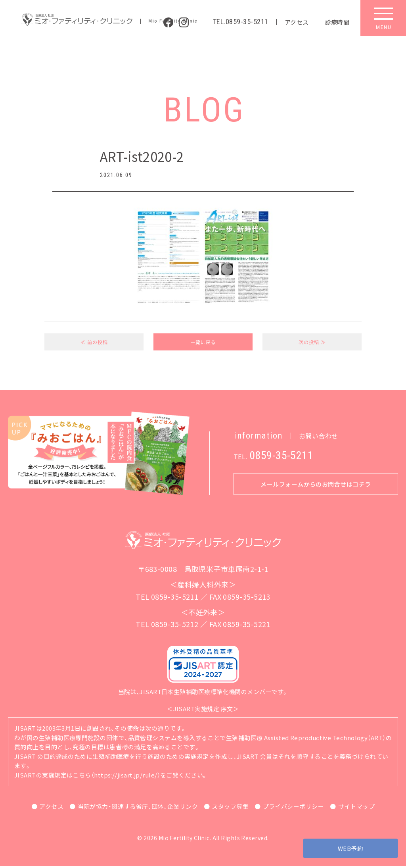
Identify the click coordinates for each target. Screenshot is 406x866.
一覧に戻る (203, 342)
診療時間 (337, 22)
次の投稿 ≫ (312, 342)
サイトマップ (356, 806)
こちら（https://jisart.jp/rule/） (116, 775)
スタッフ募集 (230, 806)
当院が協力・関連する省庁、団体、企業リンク (138, 806)
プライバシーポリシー (293, 806)
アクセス (297, 22)
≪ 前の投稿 (94, 342)
